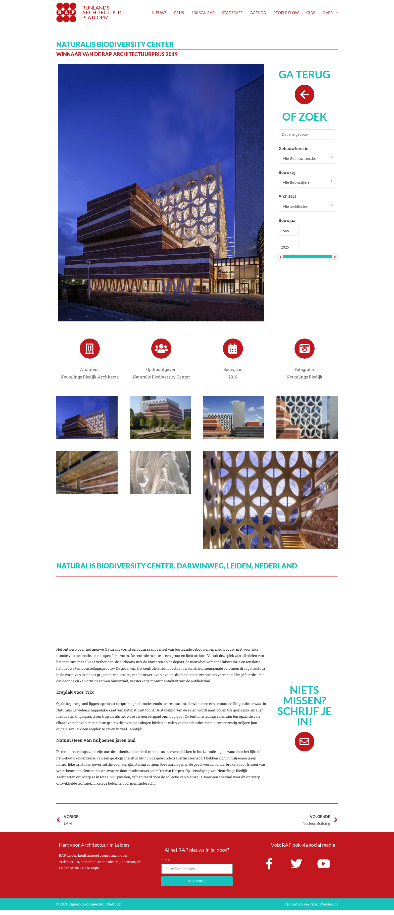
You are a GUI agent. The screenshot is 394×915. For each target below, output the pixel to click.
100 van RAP (203, 12)
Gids (310, 12)
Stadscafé (232, 12)
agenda (258, 12)
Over (330, 12)
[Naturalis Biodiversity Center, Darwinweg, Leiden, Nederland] (197, 616)
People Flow (286, 12)
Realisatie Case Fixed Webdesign (311, 909)
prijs (179, 12)
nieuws (159, 12)
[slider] (280, 262)
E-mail (166, 865)
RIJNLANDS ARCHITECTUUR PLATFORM (101, 12)
